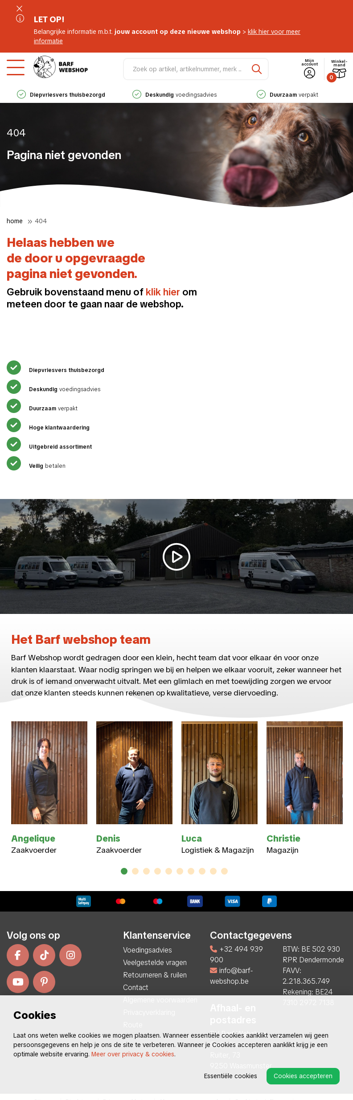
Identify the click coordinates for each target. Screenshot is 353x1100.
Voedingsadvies (147, 950)
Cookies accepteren (303, 1076)
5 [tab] (169, 871)
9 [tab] (213, 871)
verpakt (287, 94)
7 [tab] (191, 871)
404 (41, 221)
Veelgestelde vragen (155, 962)
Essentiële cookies (230, 1076)
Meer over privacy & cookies (132, 1054)
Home (15, 221)
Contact (135, 987)
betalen (46, 466)
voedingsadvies (174, 94)
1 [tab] (124, 871)
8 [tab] (202, 871)
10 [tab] (224, 871)
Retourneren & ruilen (155, 975)
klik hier (163, 292)
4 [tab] (157, 871)
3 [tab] (146, 871)
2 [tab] (135, 871)
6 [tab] (179, 871)
